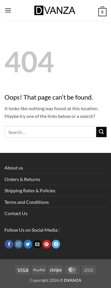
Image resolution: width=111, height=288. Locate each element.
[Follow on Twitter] (28, 244)
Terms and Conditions (26, 202)
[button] (8, 10)
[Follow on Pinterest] (46, 244)
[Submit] (101, 132)
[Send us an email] (37, 244)
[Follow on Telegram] (56, 244)
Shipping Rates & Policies (29, 190)
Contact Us (16, 213)
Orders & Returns (22, 179)
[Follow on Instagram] (18, 244)
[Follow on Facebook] (9, 244)
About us (13, 167)
